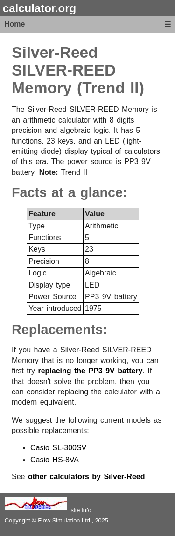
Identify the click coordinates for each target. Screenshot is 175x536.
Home (14, 24)
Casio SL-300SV (58, 448)
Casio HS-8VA (54, 460)
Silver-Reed (55, 52)
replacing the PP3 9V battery (90, 371)
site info (80, 510)
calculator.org (39, 8)
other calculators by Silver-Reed (86, 477)
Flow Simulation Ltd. (64, 520)
